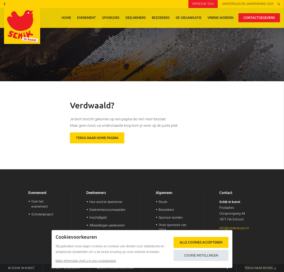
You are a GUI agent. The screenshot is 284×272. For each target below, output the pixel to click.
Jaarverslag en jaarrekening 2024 (248, 4)
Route (163, 202)
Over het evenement (39, 204)
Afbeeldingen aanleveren (107, 225)
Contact (225, 193)
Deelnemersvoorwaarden (107, 210)
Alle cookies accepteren (200, 242)
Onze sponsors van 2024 (172, 227)
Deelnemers (136, 18)
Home (66, 18)
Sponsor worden (171, 217)
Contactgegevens (259, 18)
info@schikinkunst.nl (234, 228)
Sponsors (111, 18)
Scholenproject (42, 214)
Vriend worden (220, 18)
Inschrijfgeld (98, 217)
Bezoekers (161, 18)
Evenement (86, 18)
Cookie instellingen (201, 255)
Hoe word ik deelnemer (106, 202)
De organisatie (188, 18)
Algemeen (164, 193)
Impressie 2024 (203, 4)
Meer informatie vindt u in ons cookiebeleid (86, 261)
